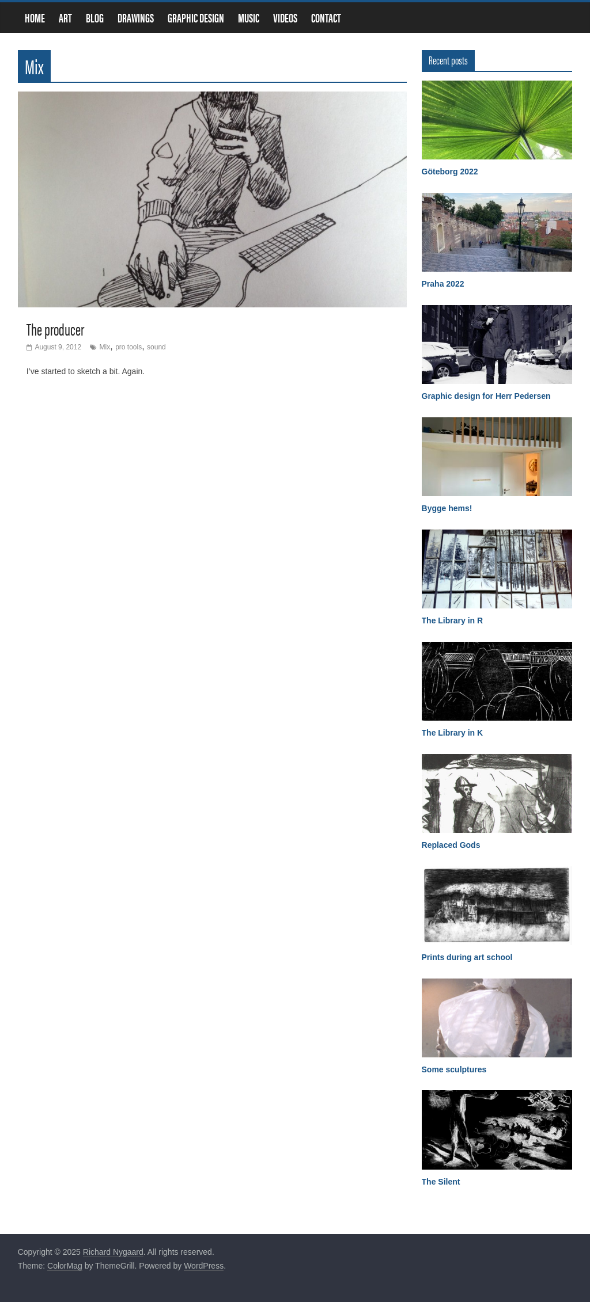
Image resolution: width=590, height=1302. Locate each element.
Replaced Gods (451, 845)
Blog (95, 17)
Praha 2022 (443, 283)
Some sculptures (454, 1069)
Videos (285, 17)
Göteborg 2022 (450, 171)
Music (248, 17)
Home (35, 17)
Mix (105, 347)
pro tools (128, 347)
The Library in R (452, 620)
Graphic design (196, 17)
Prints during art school (467, 957)
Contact (326, 17)
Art (65, 17)
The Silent (441, 1181)
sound (156, 347)
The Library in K (452, 732)
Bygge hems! (447, 508)
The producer (55, 328)
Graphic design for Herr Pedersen (486, 396)
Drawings (136, 17)
